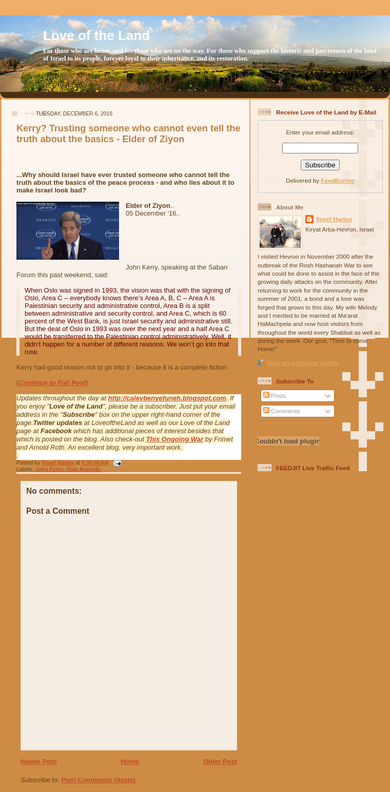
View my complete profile (302, 362)
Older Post (220, 761)
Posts (274, 395)
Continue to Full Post (52, 383)
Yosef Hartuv (58, 463)
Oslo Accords (83, 469)
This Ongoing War (174, 439)
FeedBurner (338, 180)
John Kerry (49, 469)
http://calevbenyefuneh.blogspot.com (167, 398)
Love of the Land (96, 35)
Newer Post (39, 761)
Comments (281, 411)
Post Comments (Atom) (98, 780)
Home (130, 761)
